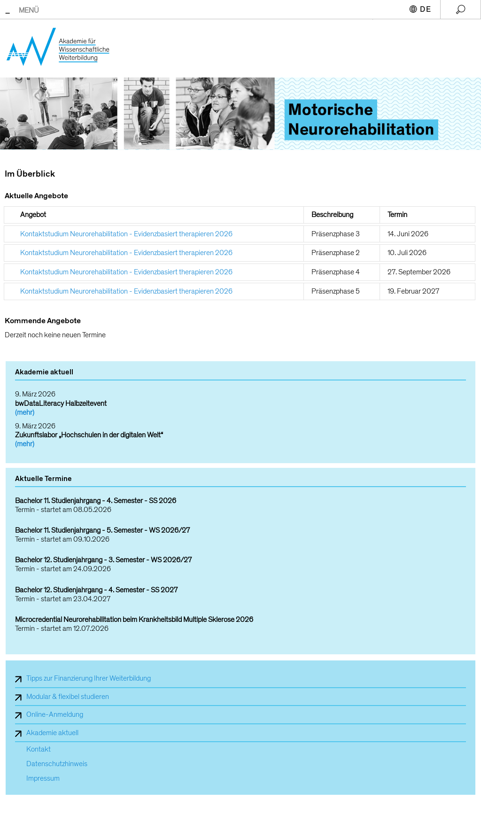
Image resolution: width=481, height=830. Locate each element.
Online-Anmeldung (54, 714)
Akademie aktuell (52, 733)
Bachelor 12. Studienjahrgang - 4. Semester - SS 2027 (96, 590)
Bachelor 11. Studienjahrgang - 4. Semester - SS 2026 (95, 500)
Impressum (43, 778)
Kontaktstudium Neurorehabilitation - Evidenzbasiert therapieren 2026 (126, 234)
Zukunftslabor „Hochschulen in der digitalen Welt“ (89, 435)
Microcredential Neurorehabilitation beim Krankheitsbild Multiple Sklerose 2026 (134, 619)
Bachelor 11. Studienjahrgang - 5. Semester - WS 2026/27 (102, 530)
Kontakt (38, 749)
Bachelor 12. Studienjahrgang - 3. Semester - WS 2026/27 (103, 560)
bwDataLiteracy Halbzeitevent (61, 403)
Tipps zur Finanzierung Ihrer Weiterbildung (88, 678)
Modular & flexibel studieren (67, 696)
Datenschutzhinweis (56, 764)
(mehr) (24, 412)
